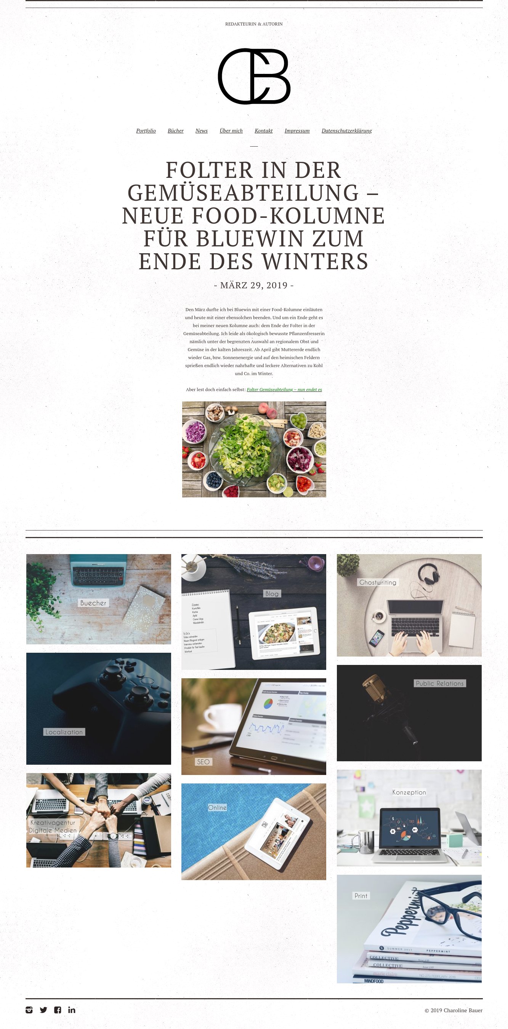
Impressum (297, 130)
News (202, 130)
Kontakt (263, 130)
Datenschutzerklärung (347, 130)
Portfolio (145, 130)
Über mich (231, 130)
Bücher (175, 130)
